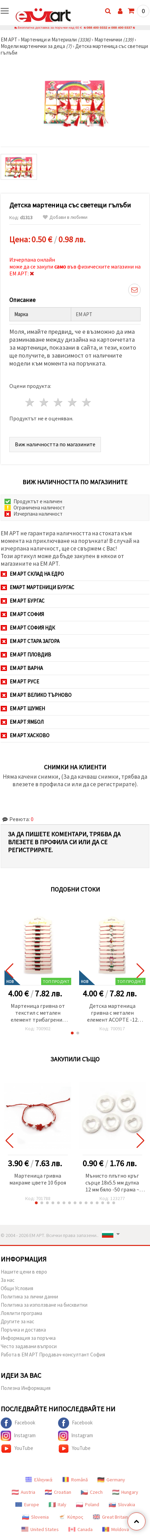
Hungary (125, 1492)
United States (40, 1529)
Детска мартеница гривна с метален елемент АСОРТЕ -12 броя (112, 1013)
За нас (8, 1280)
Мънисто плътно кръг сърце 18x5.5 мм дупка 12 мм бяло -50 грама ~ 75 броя (112, 1183)
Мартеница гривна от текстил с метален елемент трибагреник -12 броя (38, 1013)
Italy (57, 1504)
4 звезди (72, 402)
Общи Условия (17, 1288)
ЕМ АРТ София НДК (28, 627)
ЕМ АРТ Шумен (23, 708)
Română (75, 1479)
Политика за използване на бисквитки (44, 1305)
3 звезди (58, 402)
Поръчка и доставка (23, 1329)
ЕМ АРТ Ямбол (22, 722)
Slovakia (122, 1504)
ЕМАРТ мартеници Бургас (37, 587)
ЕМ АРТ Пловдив (26, 654)
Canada (80, 1529)
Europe (27, 1504)
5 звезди (86, 402)
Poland (87, 1504)
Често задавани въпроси (29, 1346)
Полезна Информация (25, 1388)
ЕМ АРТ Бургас (23, 600)
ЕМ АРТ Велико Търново (36, 695)
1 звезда (30, 402)
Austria (23, 1492)
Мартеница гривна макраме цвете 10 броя (37, 1179)
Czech (92, 1492)
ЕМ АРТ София (22, 614)
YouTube (17, 1448)
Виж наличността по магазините (55, 444)
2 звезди (44, 402)
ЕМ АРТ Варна (22, 668)
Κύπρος (70, 1516)
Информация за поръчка (28, 1338)
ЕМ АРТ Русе (20, 681)
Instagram (18, 1436)
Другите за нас (17, 1321)
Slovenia (35, 1517)
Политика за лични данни (29, 1296)
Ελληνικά (39, 1479)
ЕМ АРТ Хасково (25, 735)
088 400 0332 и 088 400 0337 (109, 27)
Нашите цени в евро (24, 1271)
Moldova (115, 1529)
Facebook (18, 1423)
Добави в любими (65, 217)
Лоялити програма (21, 1313)
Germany (111, 1480)
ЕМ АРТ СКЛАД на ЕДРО (32, 574)
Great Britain (110, 1516)
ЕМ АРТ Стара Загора (30, 641)
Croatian (58, 1492)
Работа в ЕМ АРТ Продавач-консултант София (53, 1354)
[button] (72, 1033)
